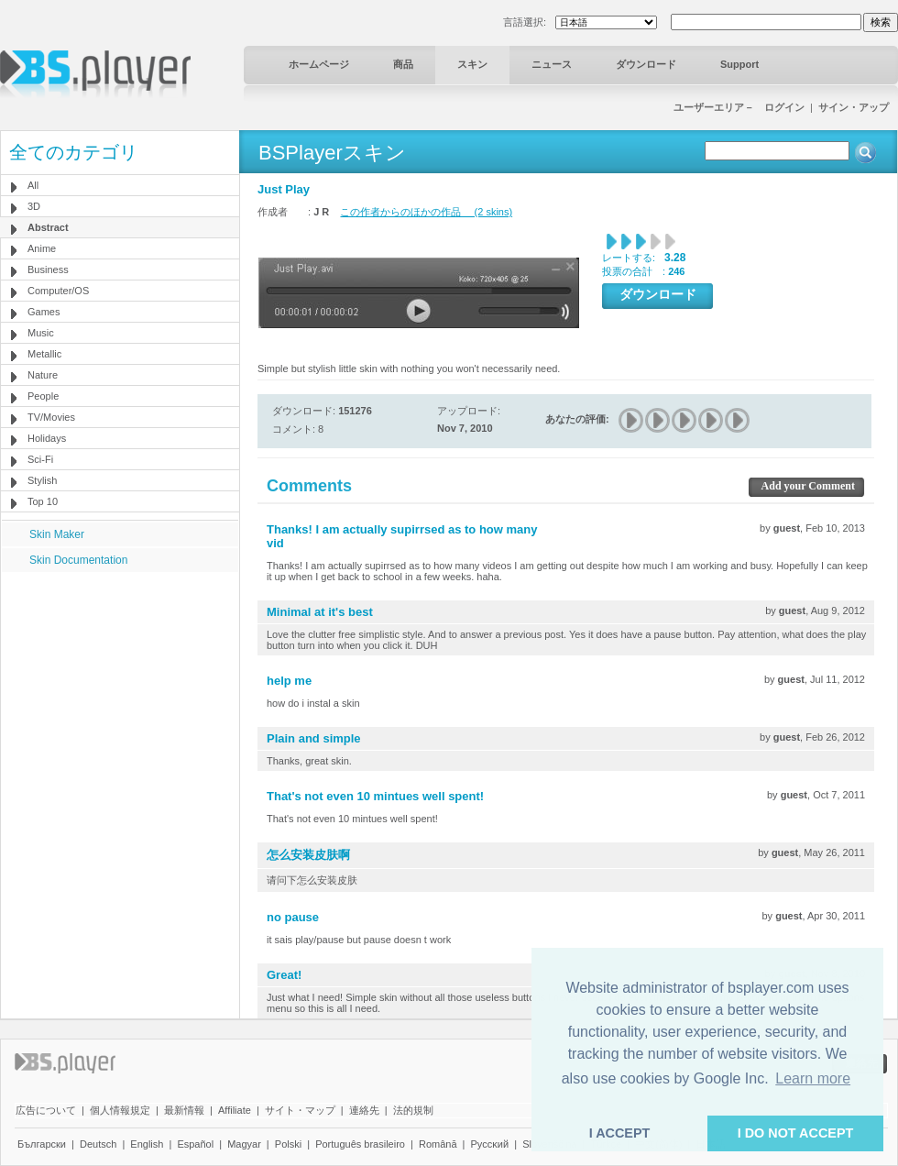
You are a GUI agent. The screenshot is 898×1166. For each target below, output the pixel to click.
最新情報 (184, 1110)
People (43, 396)
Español (195, 1144)
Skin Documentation (78, 560)
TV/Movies (51, 417)
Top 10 (42, 501)
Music (40, 332)
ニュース (551, 64)
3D (33, 206)
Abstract (48, 227)
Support (739, 64)
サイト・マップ (300, 1110)
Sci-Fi (40, 459)
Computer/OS (58, 290)
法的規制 (413, 1110)
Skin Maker (56, 534)
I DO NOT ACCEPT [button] (796, 1133)
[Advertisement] (120, 686)
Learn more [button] (812, 1078)
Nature (42, 374)
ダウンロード (646, 64)
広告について (46, 1110)
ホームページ (319, 64)
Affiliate (234, 1110)
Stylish (42, 480)
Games (43, 311)
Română (438, 1144)
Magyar (244, 1144)
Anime (41, 248)
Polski (288, 1144)
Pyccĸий (490, 1144)
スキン (472, 64)
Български (41, 1144)
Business (48, 269)
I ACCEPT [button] (620, 1133)
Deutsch (98, 1144)
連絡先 (364, 1110)
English (146, 1144)
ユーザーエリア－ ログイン (739, 107)
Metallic (44, 353)
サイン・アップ (853, 107)
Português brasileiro (360, 1144)
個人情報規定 (120, 1110)
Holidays (46, 438)
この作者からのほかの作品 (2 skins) (426, 211)
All (32, 185)
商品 (403, 64)
